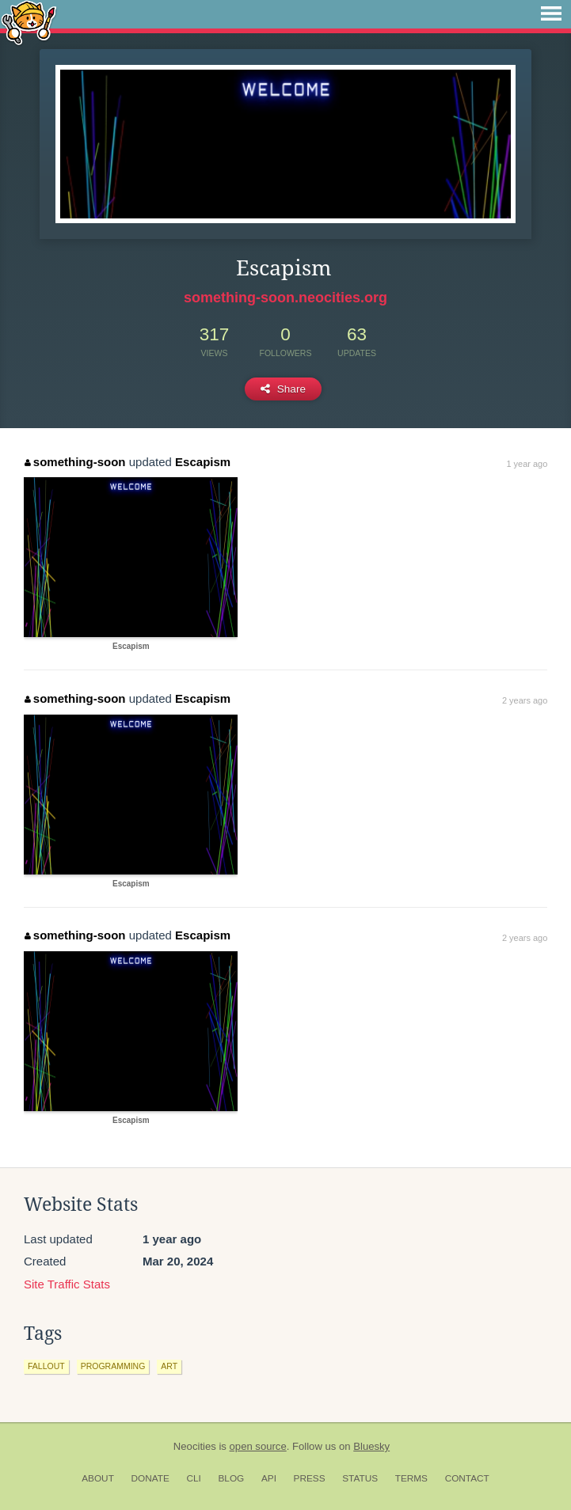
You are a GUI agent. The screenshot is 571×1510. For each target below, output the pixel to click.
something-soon (75, 462)
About (98, 1478)
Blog (231, 1478)
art (169, 1366)
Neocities (194, 1446)
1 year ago (526, 464)
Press (309, 1478)
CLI (193, 1478)
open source (258, 1446)
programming (113, 1366)
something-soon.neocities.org (285, 297)
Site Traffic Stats (67, 1284)
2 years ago (524, 700)
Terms (411, 1478)
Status (360, 1478)
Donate (150, 1478)
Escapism (202, 462)
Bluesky (371, 1446)
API (268, 1478)
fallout (46, 1366)
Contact (467, 1478)
